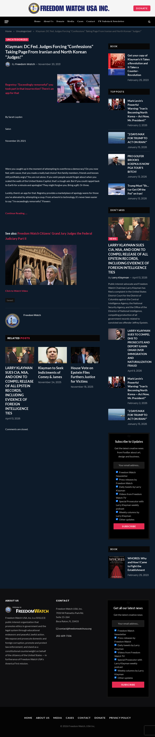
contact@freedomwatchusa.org (75, 628)
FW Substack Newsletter (111, 21)
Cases (80, 21)
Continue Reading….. (16, 213)
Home (37, 21)
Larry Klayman (120, 277)
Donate (142, 8)
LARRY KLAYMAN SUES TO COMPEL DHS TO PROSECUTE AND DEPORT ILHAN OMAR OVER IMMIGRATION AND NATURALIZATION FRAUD (140, 348)
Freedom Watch (25, 64)
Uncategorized (17, 39)
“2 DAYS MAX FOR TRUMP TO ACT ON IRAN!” (137, 138)
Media (70, 21)
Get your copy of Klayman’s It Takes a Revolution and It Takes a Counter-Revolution (139, 65)
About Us (48, 21)
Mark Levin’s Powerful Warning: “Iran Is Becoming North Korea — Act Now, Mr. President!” (138, 110)
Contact (90, 21)
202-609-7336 (63, 635)
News (113, 238)
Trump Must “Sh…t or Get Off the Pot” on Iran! (138, 189)
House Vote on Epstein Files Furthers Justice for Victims (83, 375)
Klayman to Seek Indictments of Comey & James (50, 372)
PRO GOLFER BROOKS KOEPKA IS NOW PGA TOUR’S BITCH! (138, 163)
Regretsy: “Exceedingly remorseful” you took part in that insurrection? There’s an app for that (29, 88)
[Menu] (6, 21)
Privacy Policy (120, 717)
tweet (10, 300)
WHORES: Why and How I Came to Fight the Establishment (137, 564)
